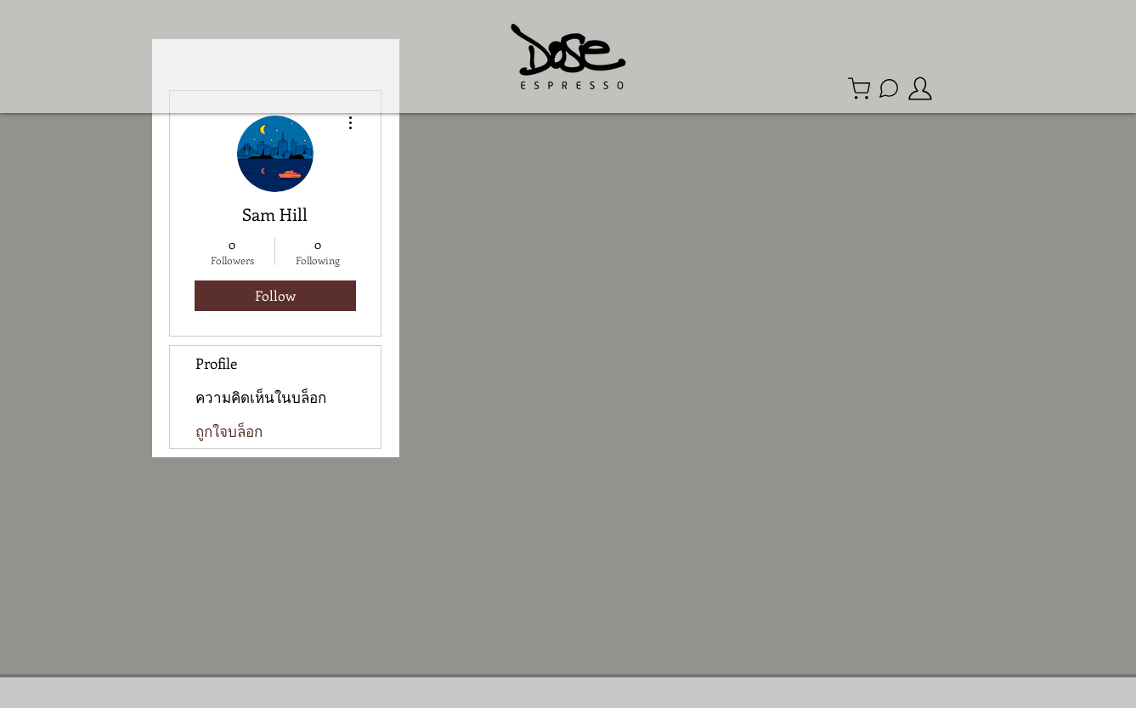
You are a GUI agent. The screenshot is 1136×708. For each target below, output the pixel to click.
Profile (216, 363)
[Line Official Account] (889, 88)
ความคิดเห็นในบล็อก (260, 397)
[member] (920, 88)
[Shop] (859, 88)
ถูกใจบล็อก (229, 431)
